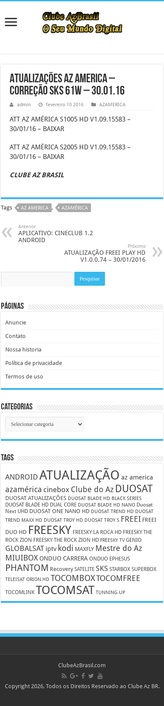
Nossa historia (23, 349)
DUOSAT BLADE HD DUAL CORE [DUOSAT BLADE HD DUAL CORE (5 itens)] (41, 505)
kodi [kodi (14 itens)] (65, 548)
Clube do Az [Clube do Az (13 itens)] (92, 489)
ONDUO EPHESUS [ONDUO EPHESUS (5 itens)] (109, 559)
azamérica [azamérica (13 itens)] (23, 489)
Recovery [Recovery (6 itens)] (61, 569)
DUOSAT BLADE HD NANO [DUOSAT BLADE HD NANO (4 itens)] (106, 505)
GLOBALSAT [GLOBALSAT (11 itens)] (24, 548)
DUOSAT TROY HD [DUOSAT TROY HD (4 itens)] (63, 520)
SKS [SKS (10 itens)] (102, 568)
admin (24, 105)
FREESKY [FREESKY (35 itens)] (49, 530)
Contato (15, 336)
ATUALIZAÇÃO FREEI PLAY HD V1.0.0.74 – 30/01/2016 (101, 253)
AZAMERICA (112, 105)
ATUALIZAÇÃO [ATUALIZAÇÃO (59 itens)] (79, 475)
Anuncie (15, 322)
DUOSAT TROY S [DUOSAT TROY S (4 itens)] (101, 520)
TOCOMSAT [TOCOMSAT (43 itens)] (65, 590)
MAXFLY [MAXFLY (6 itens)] (84, 549)
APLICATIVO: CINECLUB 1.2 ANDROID (63, 233)
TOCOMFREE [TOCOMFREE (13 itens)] (118, 578)
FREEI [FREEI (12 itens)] (131, 519)
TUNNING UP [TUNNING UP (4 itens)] (110, 592)
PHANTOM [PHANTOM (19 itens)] (27, 567)
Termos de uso (24, 376)
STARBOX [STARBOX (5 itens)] (119, 569)
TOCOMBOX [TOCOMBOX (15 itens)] (73, 578)
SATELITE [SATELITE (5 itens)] (84, 569)
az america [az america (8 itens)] (137, 477)
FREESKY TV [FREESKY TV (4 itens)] (112, 540)
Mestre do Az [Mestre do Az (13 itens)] (118, 548)
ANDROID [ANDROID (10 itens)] (21, 477)
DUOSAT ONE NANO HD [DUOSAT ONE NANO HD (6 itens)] (59, 511)
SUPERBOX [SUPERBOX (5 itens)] (144, 569)
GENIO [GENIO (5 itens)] (134, 540)
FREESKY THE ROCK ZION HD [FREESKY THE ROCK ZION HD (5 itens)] (66, 540)
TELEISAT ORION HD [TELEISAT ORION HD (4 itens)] (27, 579)
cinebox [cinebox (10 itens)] (56, 490)
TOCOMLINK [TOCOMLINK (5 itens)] (20, 592)
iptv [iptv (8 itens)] (50, 549)
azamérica (75, 208)
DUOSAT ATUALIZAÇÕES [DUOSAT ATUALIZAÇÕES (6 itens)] (35, 498)
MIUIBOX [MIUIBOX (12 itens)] (21, 557)
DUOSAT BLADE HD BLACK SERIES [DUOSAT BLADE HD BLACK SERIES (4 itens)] (105, 498)
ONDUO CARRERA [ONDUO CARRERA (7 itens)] (63, 558)
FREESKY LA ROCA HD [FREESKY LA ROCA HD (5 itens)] (97, 532)
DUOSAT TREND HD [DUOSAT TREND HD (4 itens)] (112, 511)
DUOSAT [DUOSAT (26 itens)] (134, 489)
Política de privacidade (33, 363)
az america (35, 208)
